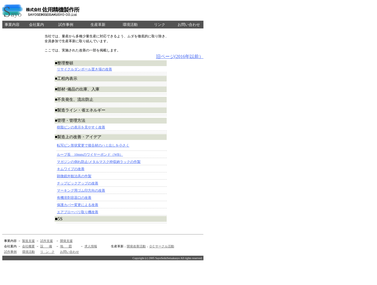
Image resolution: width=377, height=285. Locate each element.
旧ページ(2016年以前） (179, 56)
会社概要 (28, 246)
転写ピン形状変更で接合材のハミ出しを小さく (93, 145)
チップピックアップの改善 (77, 183)
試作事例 (10, 251)
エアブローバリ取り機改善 (77, 212)
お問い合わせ (69, 251)
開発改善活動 (136, 246)
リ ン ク (47, 251)
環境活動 (28, 251)
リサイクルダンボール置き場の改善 (84, 69)
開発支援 (66, 240)
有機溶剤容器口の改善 (74, 198)
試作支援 (46, 240)
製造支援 (28, 240)
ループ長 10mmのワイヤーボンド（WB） (90, 155)
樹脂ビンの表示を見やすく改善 (81, 127)
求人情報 (90, 246)
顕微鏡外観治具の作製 (74, 176)
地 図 (66, 246)
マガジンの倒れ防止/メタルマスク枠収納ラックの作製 (99, 162)
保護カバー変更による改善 (77, 205)
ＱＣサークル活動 (161, 246)
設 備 (46, 246)
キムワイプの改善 (70, 169)
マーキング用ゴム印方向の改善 (81, 190)
